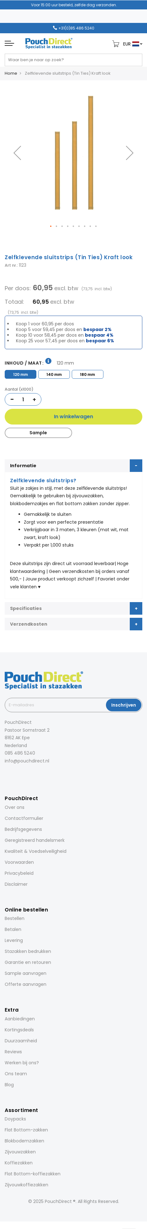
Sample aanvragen (25, 973)
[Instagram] (14, 774)
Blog (9, 1085)
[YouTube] (41, 774)
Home (11, 73)
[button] (17, 153)
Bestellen (14, 918)
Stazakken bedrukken (28, 951)
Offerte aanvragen (25, 984)
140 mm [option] (54, 374)
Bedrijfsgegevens (23, 829)
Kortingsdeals (19, 1030)
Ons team (16, 1074)
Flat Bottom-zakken (26, 1130)
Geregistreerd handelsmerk (35, 840)
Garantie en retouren (28, 962)
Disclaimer (16, 884)
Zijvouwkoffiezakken (26, 1185)
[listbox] (73, 373)
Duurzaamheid (21, 1041)
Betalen (13, 929)
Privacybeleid (19, 873)
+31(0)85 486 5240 (76, 28)
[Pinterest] (32, 774)
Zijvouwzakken (20, 1152)
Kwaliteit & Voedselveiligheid (35, 851)
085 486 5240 (20, 753)
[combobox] (73, 60)
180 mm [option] (87, 374)
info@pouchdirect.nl (27, 761)
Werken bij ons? (22, 1063)
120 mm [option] (20, 374)
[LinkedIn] (23, 774)
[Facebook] (6, 774)
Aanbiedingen (20, 1019)
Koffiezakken (19, 1163)
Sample (38, 433)
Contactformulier (24, 818)
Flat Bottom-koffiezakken (32, 1174)
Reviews (13, 1052)
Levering (14, 940)
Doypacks (15, 1119)
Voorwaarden (19, 862)
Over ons (14, 807)
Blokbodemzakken (24, 1141)
